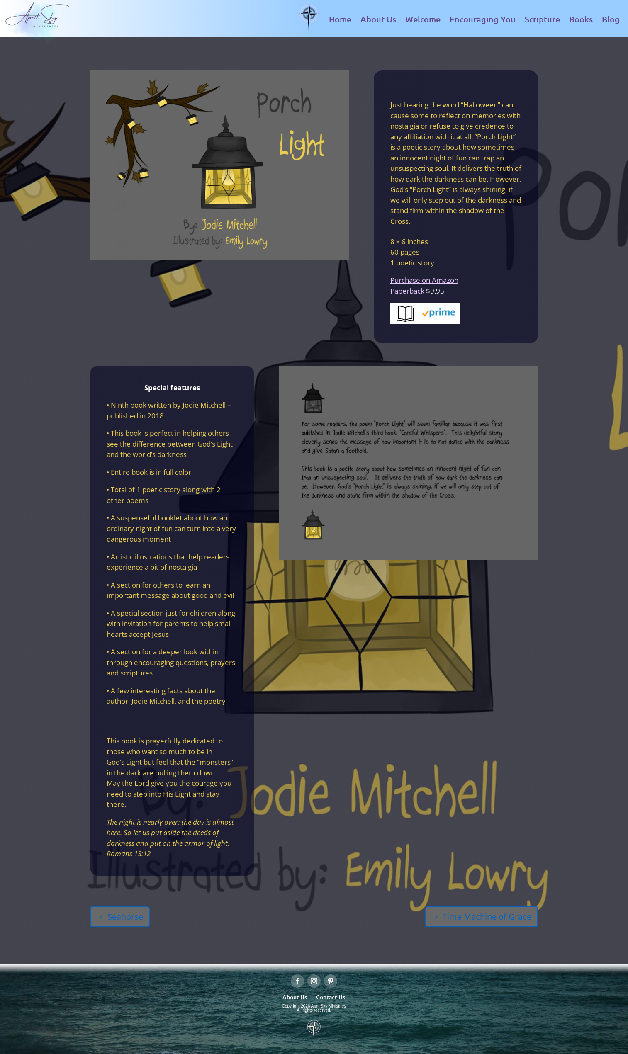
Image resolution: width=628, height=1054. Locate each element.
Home (340, 19)
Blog (611, 19)
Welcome (423, 19)
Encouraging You (483, 19)
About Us (378, 19)
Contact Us (330, 996)
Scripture (542, 19)
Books (581, 19)
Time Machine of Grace (487, 916)
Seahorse (125, 916)
